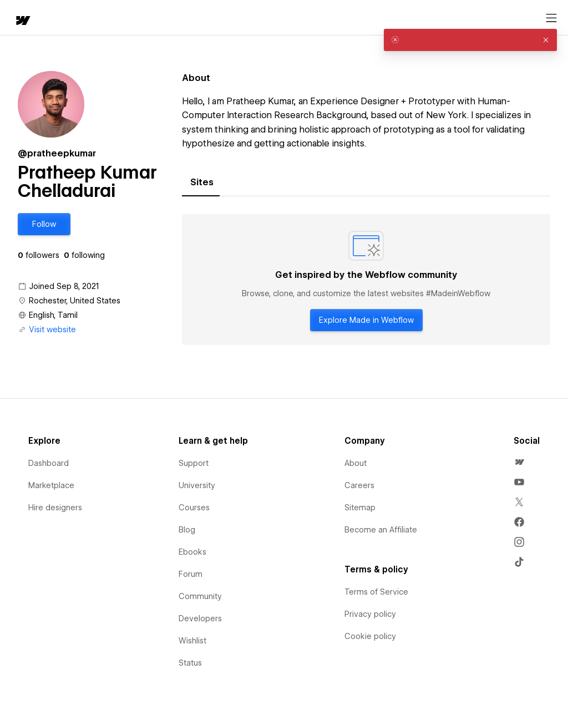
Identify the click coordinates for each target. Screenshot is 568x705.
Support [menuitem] (194, 463)
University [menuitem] (197, 485)
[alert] (470, 40)
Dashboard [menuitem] (48, 463)
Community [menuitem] (200, 596)
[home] (22, 21)
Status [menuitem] (190, 662)
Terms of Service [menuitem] (376, 591)
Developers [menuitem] (200, 618)
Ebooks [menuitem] (192, 551)
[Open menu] (551, 18)
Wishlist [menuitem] (192, 640)
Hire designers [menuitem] (55, 507)
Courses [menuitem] (194, 507)
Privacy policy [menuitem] (370, 614)
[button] (44, 224)
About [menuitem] (355, 463)
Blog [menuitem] (187, 529)
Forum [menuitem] (190, 574)
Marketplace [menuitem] (51, 485)
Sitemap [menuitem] (360, 507)
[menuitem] (519, 462)
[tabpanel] (366, 279)
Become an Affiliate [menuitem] (380, 529)
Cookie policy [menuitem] (370, 636)
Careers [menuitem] (359, 485)
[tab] (202, 182)
